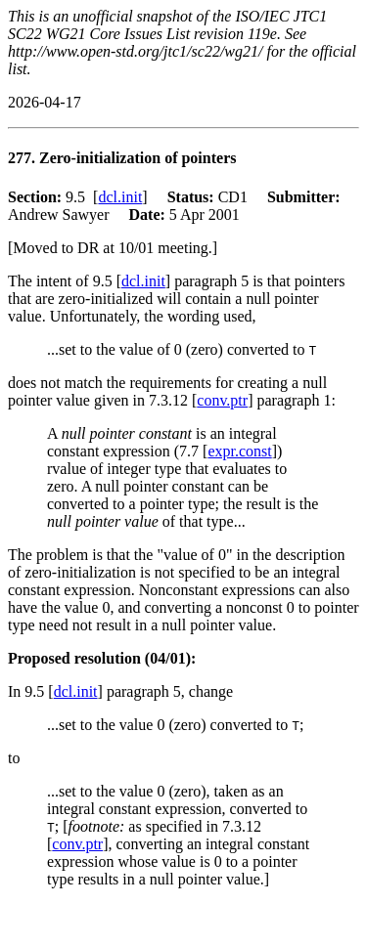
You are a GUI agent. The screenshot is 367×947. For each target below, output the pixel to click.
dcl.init (120, 197)
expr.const (239, 451)
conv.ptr (222, 400)
